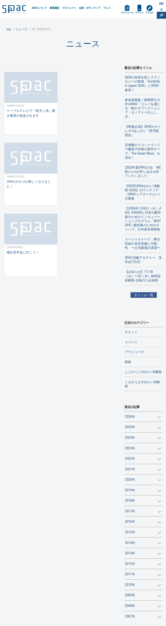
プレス (106, 7)
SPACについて (39, 7)
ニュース (83, 43)
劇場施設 (54, 7)
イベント (131, 342)
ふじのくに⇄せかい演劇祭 (143, 372)
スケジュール (127, 12)
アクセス (149, 12)
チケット (139, 12)
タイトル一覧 (143, 295)
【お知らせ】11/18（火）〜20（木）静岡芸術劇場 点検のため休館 (143, 276)
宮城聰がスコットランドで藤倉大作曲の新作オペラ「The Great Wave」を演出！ (142, 151)
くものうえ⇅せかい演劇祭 (142, 384)
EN (161, 4)
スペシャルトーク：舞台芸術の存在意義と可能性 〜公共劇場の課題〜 (142, 243)
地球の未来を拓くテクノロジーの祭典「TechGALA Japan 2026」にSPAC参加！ (142, 83)
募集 (128, 362)
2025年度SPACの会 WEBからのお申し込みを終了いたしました (143, 172)
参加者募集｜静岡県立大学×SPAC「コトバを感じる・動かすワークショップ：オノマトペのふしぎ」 (142, 108)
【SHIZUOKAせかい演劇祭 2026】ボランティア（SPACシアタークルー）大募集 (143, 192)
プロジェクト (69, 7)
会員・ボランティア (89, 7)
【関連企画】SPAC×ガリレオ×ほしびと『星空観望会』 (142, 131)
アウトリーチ (134, 352)
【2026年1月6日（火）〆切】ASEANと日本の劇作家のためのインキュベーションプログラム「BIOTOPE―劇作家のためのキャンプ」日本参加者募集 (143, 218)
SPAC (15, 9)
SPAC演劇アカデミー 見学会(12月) (143, 260)
